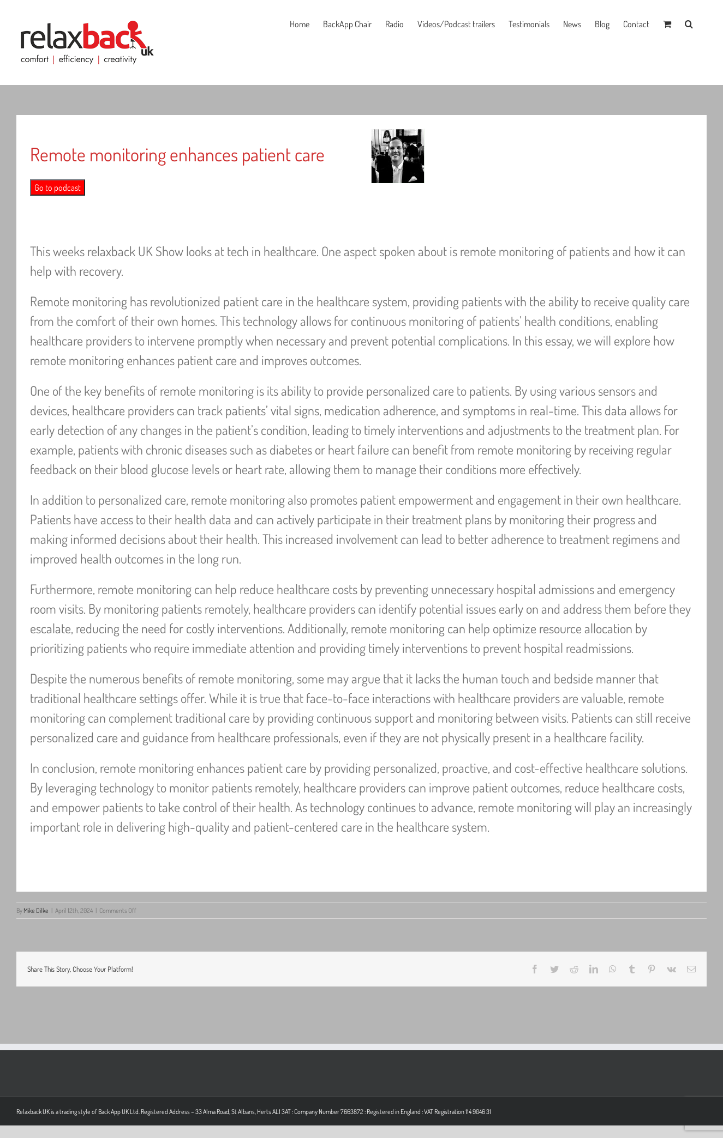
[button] (689, 23)
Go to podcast (57, 187)
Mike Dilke (36, 910)
